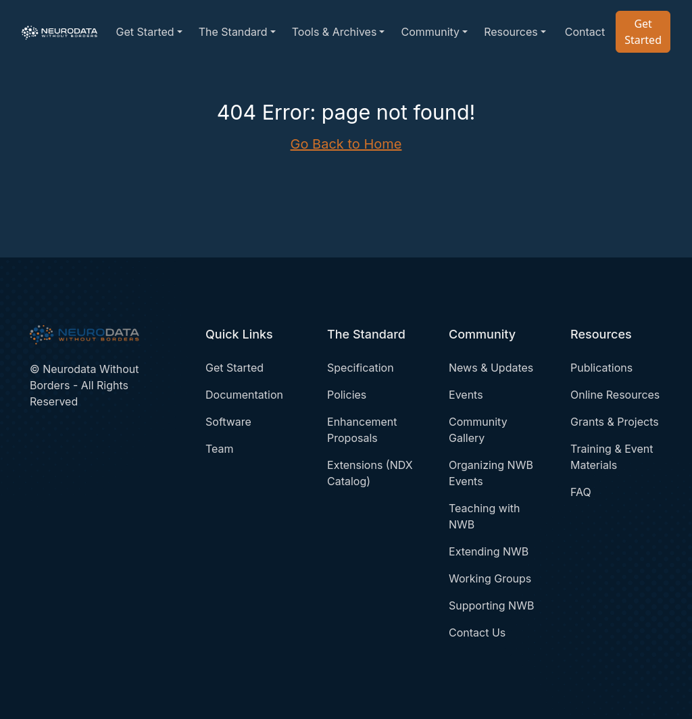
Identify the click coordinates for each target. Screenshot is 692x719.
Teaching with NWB (484, 516)
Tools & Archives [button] (334, 32)
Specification (360, 367)
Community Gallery (478, 430)
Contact (585, 32)
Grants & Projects (614, 421)
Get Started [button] (145, 32)
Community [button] (430, 32)
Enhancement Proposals (362, 430)
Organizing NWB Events (491, 473)
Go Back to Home (346, 144)
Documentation (244, 394)
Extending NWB (488, 551)
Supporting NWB (491, 605)
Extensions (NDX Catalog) (370, 473)
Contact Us (477, 632)
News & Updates (491, 367)
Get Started (643, 31)
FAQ (580, 492)
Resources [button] (511, 32)
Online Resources (615, 394)
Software (228, 421)
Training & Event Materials (611, 457)
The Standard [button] (233, 32)
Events (466, 394)
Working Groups (490, 578)
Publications (601, 367)
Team (219, 448)
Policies (346, 394)
